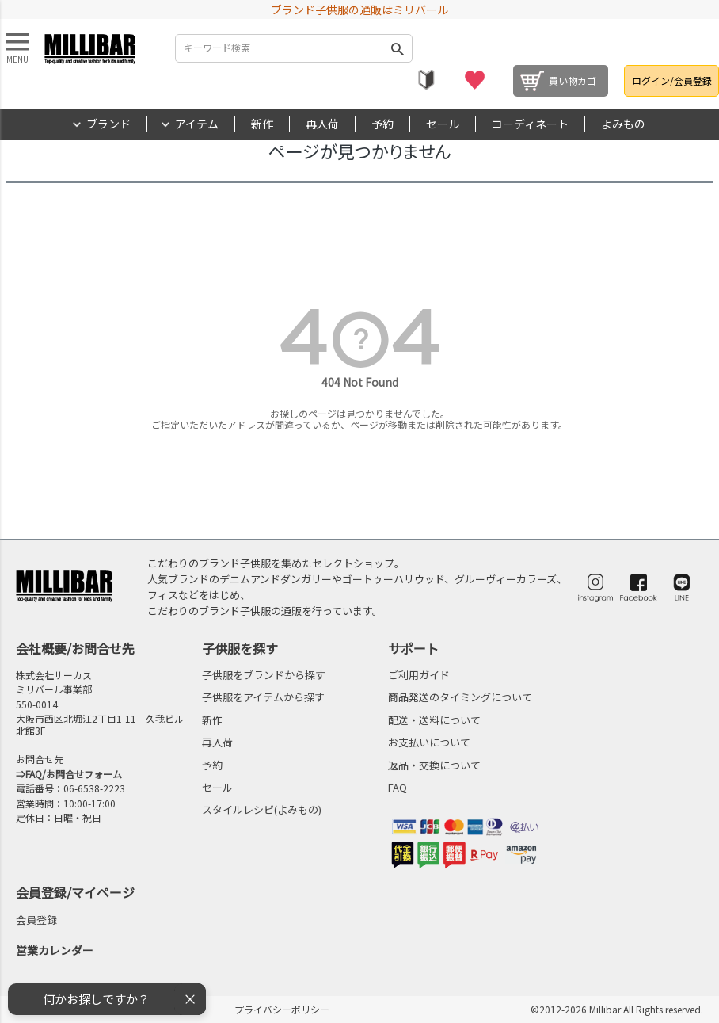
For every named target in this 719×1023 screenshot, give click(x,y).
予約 (382, 124)
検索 (397, 48)
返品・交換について (434, 765)
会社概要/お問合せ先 (75, 648)
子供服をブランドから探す (263, 674)
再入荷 (322, 124)
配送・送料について (434, 719)
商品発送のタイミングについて (460, 696)
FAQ (397, 787)
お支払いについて (429, 742)
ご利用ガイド (419, 674)
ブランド (108, 124)
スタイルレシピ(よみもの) (261, 809)
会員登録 (36, 919)
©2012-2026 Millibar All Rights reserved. (617, 1009)
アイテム (197, 124)
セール (442, 124)
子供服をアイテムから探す (263, 696)
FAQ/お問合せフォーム (73, 774)
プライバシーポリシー (281, 1009)
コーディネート (530, 124)
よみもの (623, 124)
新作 (262, 124)
